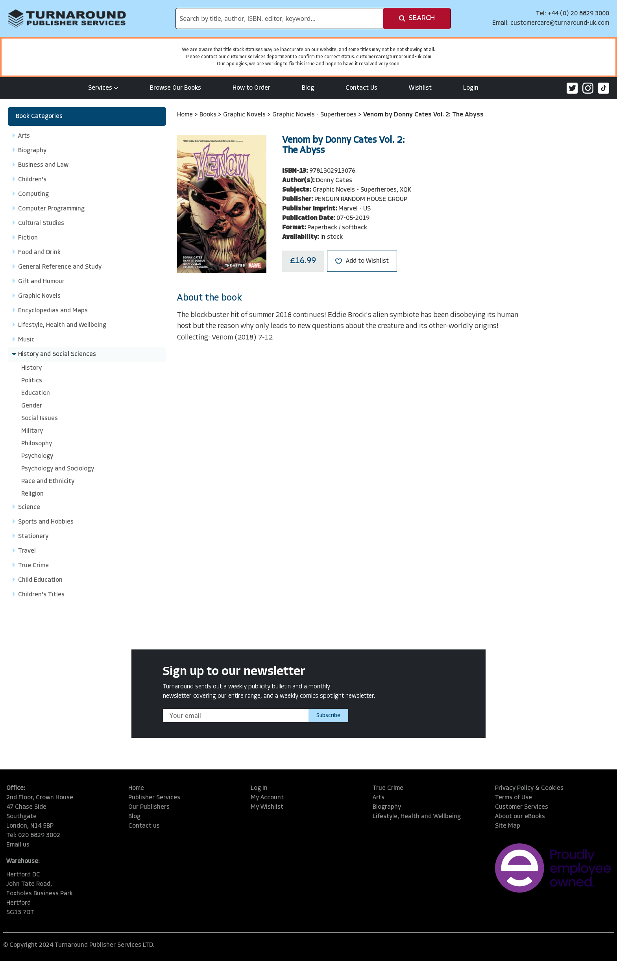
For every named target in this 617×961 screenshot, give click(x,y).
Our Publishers (149, 807)
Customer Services (521, 807)
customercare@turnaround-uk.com (559, 23)
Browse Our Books (175, 88)
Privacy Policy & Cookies (529, 788)
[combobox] (279, 18)
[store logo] (67, 18)
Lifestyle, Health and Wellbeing (417, 816)
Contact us (144, 826)
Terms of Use (513, 798)
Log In (259, 788)
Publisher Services (154, 798)
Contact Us (361, 88)
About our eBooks (520, 816)
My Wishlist (267, 807)
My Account (267, 798)
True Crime (388, 788)
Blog (308, 88)
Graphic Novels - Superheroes (315, 115)
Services (103, 88)
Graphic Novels (245, 115)
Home (185, 115)
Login (470, 88)
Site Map (507, 826)
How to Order (251, 88)
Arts (378, 798)
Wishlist (420, 88)
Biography (387, 807)
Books (209, 115)
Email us (18, 845)
